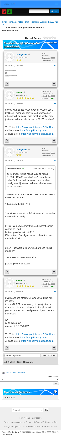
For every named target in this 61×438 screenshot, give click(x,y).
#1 (55, 66)
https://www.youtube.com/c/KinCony (35, 127)
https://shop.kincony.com (33, 130)
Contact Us (36, 418)
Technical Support (38, 22)
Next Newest (24, 362)
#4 (55, 292)
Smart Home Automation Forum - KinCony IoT (24, 422)
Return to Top (51, 422)
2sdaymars (21, 54)
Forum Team (25, 418)
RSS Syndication (49, 426)
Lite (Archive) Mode (12, 426)
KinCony (15, 432)
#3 (55, 161)
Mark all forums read (31, 426)
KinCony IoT (7, 434)
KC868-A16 (53, 22)
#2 (55, 104)
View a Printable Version (15, 373)
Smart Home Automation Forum (16, 22)
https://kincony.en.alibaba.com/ (37, 133)
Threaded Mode (51, 42)
